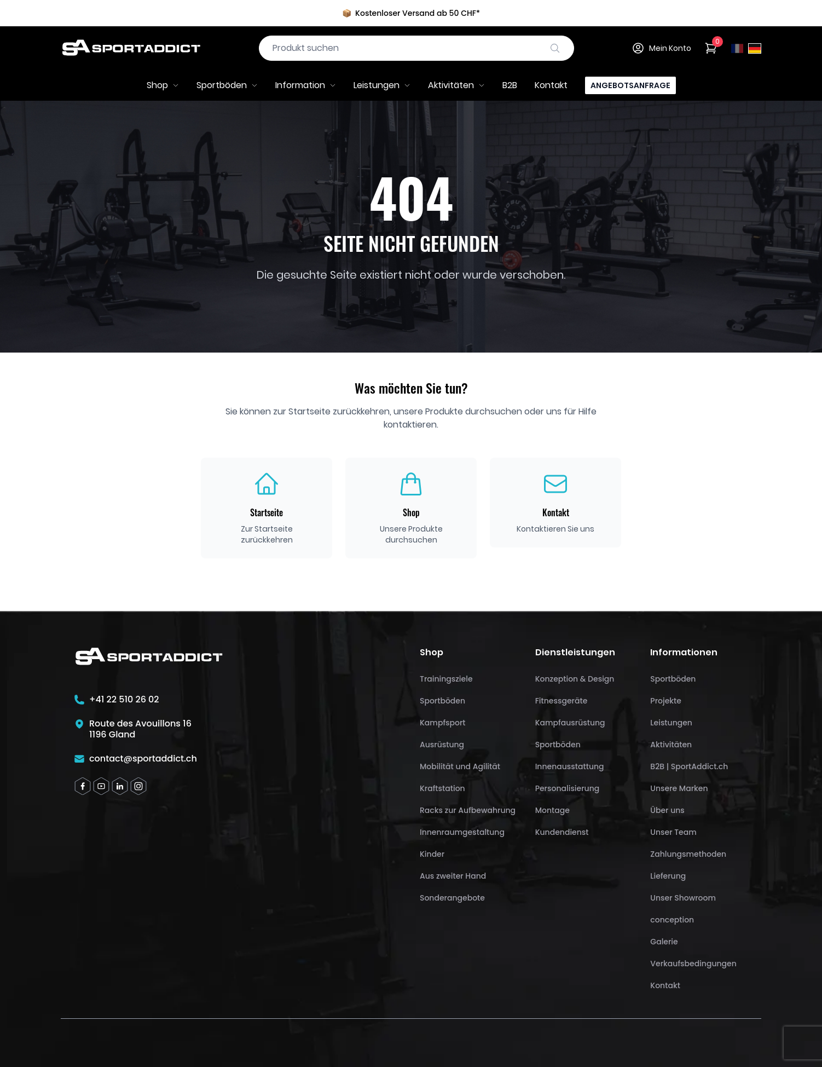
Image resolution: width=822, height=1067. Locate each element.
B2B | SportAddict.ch (689, 766)
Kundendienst (562, 832)
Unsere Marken (679, 788)
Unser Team (673, 832)
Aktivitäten (456, 85)
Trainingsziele (446, 678)
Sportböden (227, 85)
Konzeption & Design (575, 678)
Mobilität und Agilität (460, 766)
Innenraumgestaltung (462, 832)
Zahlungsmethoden (688, 854)
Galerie (664, 941)
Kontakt (551, 85)
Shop (163, 85)
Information (305, 85)
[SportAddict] (131, 48)
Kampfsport (443, 722)
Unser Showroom (683, 897)
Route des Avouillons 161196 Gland (140, 729)
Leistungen (382, 85)
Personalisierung (567, 788)
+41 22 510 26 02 (124, 699)
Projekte (665, 700)
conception (672, 919)
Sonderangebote (452, 897)
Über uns (667, 810)
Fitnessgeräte (561, 700)
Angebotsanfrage (630, 85)
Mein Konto (661, 48)
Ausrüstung (442, 744)
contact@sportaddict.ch (143, 758)
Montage (552, 810)
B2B (509, 85)
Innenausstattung (569, 766)
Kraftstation (442, 788)
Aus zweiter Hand (453, 875)
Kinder (432, 854)
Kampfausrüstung (570, 722)
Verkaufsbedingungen (693, 963)
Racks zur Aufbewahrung (468, 810)
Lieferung (668, 875)
